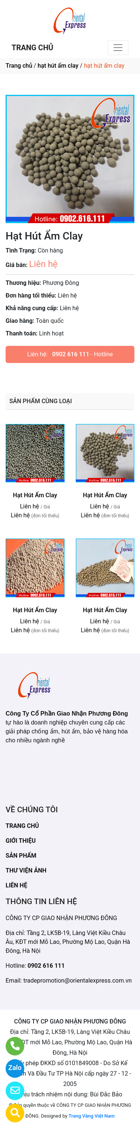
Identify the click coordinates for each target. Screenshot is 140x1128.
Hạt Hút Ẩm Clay (35, 495)
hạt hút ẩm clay (58, 65)
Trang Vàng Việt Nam (92, 1116)
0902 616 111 (70, 354)
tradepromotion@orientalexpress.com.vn (77, 980)
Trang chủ (19, 65)
